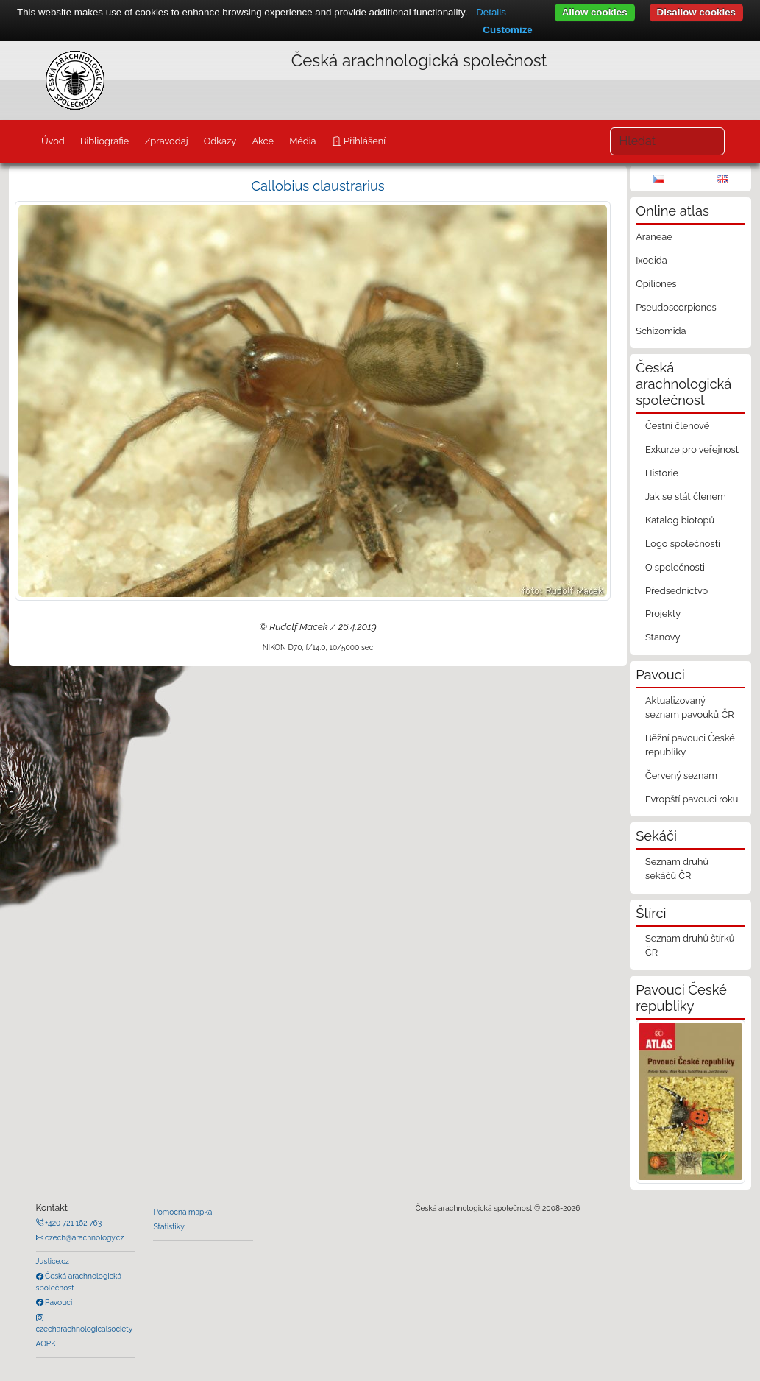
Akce (263, 140)
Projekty (663, 613)
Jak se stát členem (685, 496)
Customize (507, 29)
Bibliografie (104, 140)
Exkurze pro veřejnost (692, 449)
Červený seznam (681, 775)
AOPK (46, 1343)
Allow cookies (595, 12)
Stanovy (663, 637)
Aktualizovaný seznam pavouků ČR (689, 707)
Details (491, 12)
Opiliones (656, 283)
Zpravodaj (166, 140)
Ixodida (651, 260)
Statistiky (168, 1226)
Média (302, 140)
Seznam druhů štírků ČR (689, 945)
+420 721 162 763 (72, 1222)
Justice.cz (53, 1261)
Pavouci (58, 1302)
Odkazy (220, 140)
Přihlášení (363, 140)
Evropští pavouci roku (692, 799)
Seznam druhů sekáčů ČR (676, 868)
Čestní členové (677, 425)
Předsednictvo (676, 590)
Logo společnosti (682, 543)
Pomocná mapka (182, 1211)
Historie (661, 472)
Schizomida (661, 330)
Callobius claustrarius (317, 186)
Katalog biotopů (679, 520)
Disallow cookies (696, 12)
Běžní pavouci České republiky (690, 744)
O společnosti (675, 567)
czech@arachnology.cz (83, 1237)
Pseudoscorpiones (676, 307)
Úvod (53, 140)
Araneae (654, 236)
